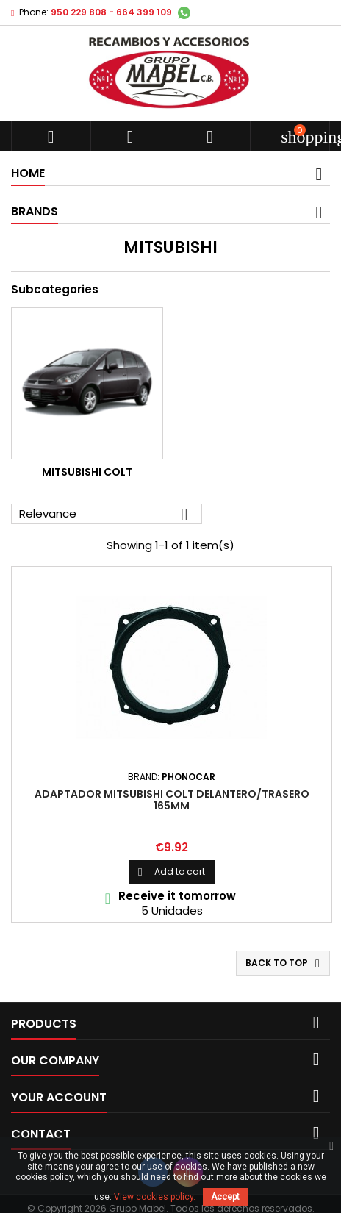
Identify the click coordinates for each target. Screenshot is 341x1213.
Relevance (106, 514)
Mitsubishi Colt (87, 472)
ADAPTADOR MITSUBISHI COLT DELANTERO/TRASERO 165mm (172, 800)
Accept (225, 1197)
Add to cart (171, 871)
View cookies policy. (154, 1197)
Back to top (284, 963)
